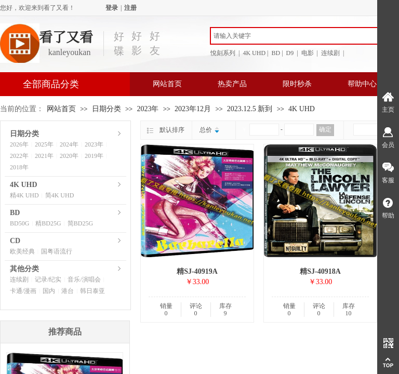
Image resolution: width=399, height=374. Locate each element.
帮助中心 (362, 84)
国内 (49, 291)
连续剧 (19, 279)
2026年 (19, 144)
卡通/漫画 (23, 291)
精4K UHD (24, 195)
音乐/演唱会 (84, 279)
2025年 (44, 144)
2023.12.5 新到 (250, 109)
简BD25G (80, 223)
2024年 (69, 144)
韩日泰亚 (92, 291)
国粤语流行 (56, 251)
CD (15, 241)
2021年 (44, 155)
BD (15, 213)
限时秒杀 (297, 84)
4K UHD (301, 109)
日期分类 (106, 109)
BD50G (19, 223)
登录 (111, 7)
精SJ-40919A (197, 271)
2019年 (94, 155)
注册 (130, 7)
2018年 (19, 167)
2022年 (19, 155)
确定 (325, 129)
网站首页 (167, 84)
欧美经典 (22, 251)
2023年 (147, 109)
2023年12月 (193, 109)
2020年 (69, 155)
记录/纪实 (48, 279)
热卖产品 (232, 84)
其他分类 (24, 269)
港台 (67, 291)
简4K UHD (59, 195)
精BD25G (48, 223)
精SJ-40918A (320, 271)
